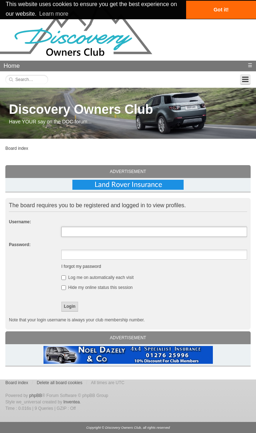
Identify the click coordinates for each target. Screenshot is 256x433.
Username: (20, 221)
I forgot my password (81, 266)
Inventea (71, 401)
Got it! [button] (221, 9)
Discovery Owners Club (81, 109)
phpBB (35, 395)
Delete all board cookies (59, 382)
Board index (16, 148)
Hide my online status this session (97, 287)
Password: (20, 244)
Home (12, 65)
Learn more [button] (53, 14)
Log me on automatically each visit (97, 277)
